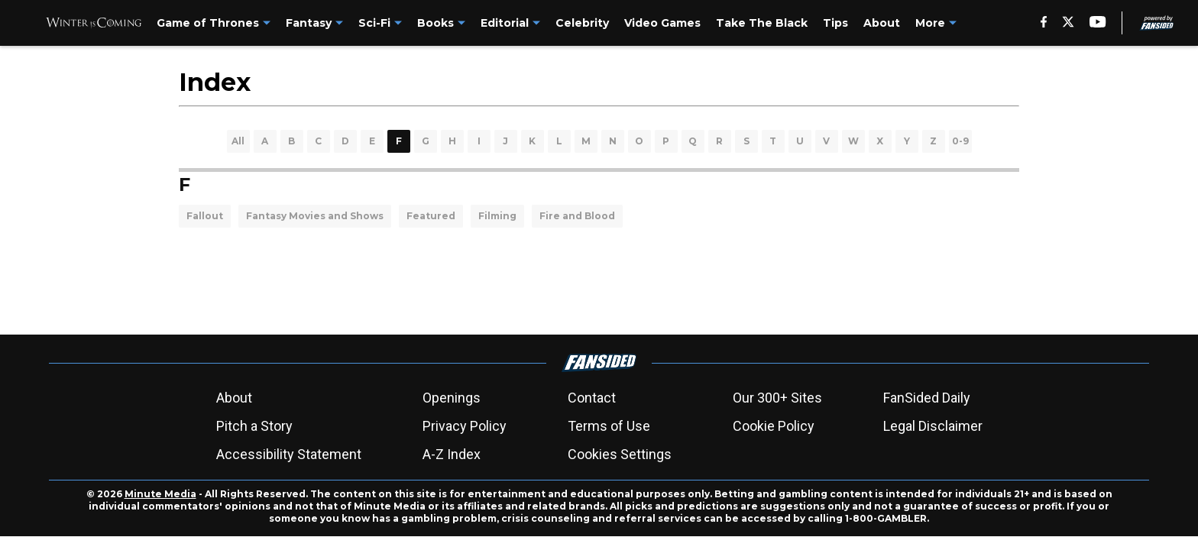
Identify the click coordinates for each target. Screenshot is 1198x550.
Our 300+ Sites (777, 398)
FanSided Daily (926, 398)
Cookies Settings (620, 454)
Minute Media (160, 494)
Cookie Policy (773, 426)
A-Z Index (452, 454)
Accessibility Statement (288, 454)
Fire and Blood (577, 216)
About (234, 398)
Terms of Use (609, 426)
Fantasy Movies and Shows (315, 216)
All (238, 141)
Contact (592, 398)
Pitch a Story (254, 426)
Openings (452, 398)
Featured (430, 216)
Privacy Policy (465, 426)
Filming (497, 216)
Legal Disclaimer (933, 426)
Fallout (204, 216)
